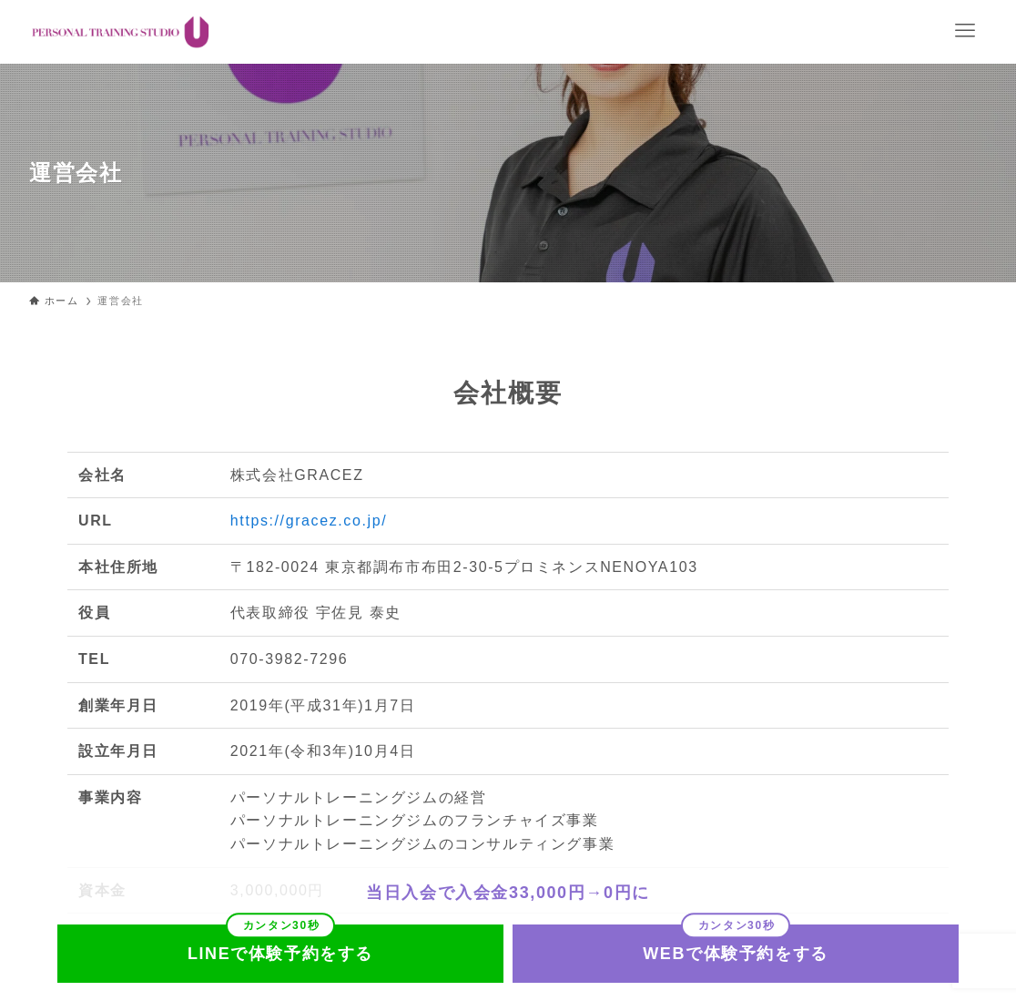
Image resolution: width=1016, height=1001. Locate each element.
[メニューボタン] (965, 31)
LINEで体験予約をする (280, 954)
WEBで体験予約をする (735, 954)
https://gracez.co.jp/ (308, 520)
